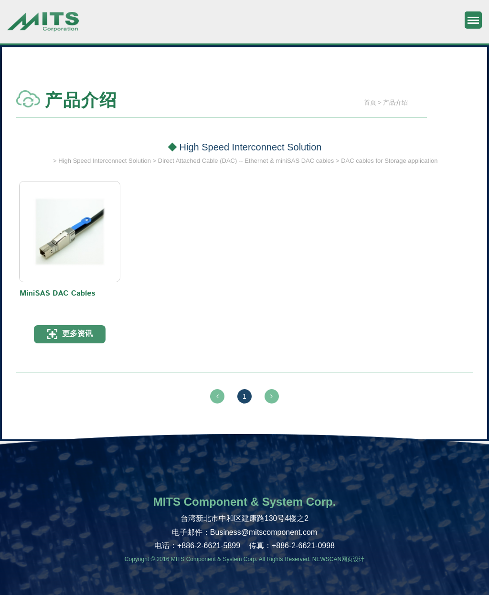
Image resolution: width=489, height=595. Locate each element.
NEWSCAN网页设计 (338, 559)
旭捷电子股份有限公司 (43, 26)
